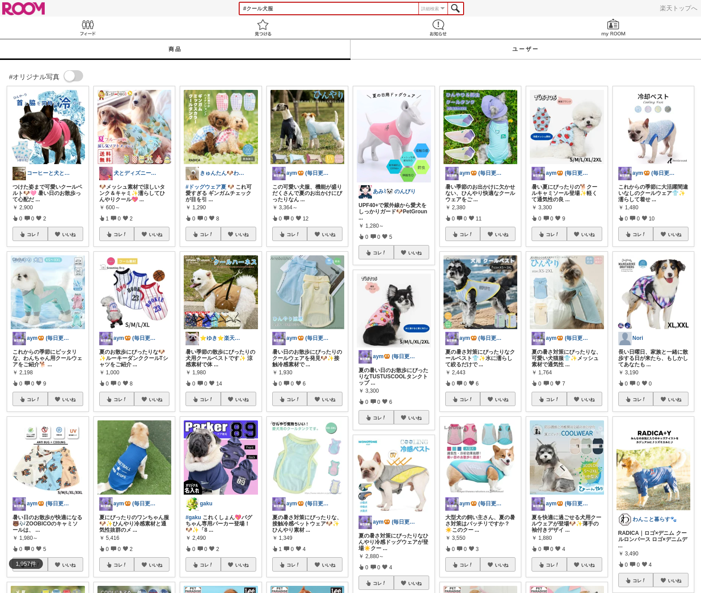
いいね (69, 234)
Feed (87, 27)
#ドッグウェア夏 (206, 187)
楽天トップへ (678, 8)
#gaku (193, 517)
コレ (33, 234)
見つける (262, 27)
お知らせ (438, 27)
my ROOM (613, 27)
